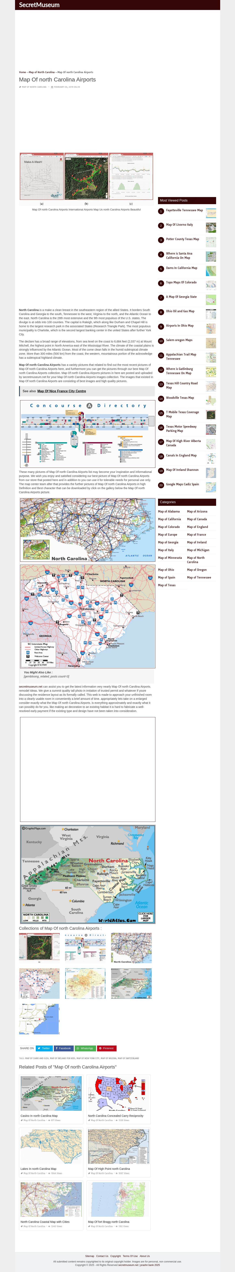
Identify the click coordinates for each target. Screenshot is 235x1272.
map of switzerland (128, 1058)
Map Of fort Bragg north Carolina (108, 1221)
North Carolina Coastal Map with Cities (45, 1221)
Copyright (115, 1256)
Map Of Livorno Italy (179, 224)
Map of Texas (166, 585)
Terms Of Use (130, 1256)
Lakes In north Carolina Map (38, 1168)
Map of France (196, 534)
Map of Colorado (169, 527)
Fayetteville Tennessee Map (184, 210)
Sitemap (89, 1256)
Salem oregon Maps (179, 340)
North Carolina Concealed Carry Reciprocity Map (119, 1115)
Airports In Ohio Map (180, 325)
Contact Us (102, 1256)
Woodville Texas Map (180, 398)
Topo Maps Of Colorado (181, 282)
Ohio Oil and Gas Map (180, 311)
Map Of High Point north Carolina (109, 1168)
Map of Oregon (197, 570)
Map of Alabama (169, 511)
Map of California (169, 519)
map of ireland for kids (62, 1058)
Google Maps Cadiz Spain (182, 484)
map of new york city (88, 1058)
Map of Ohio (166, 570)
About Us (145, 1256)
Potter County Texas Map (182, 239)
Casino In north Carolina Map (39, 1115)
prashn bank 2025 (150, 1265)
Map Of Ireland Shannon (182, 470)
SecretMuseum (39, 4)
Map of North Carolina (34, 87)
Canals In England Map (181, 455)
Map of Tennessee (199, 577)
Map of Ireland (197, 542)
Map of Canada (197, 519)
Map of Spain (166, 577)
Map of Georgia (168, 542)
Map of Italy (166, 550)
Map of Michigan (198, 550)
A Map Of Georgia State (181, 297)
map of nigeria (108, 1058)
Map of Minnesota (170, 558)
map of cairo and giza (37, 1058)
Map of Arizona (197, 511)
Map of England (197, 527)
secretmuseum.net (30, 686)
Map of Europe (167, 534)
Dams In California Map (181, 268)
